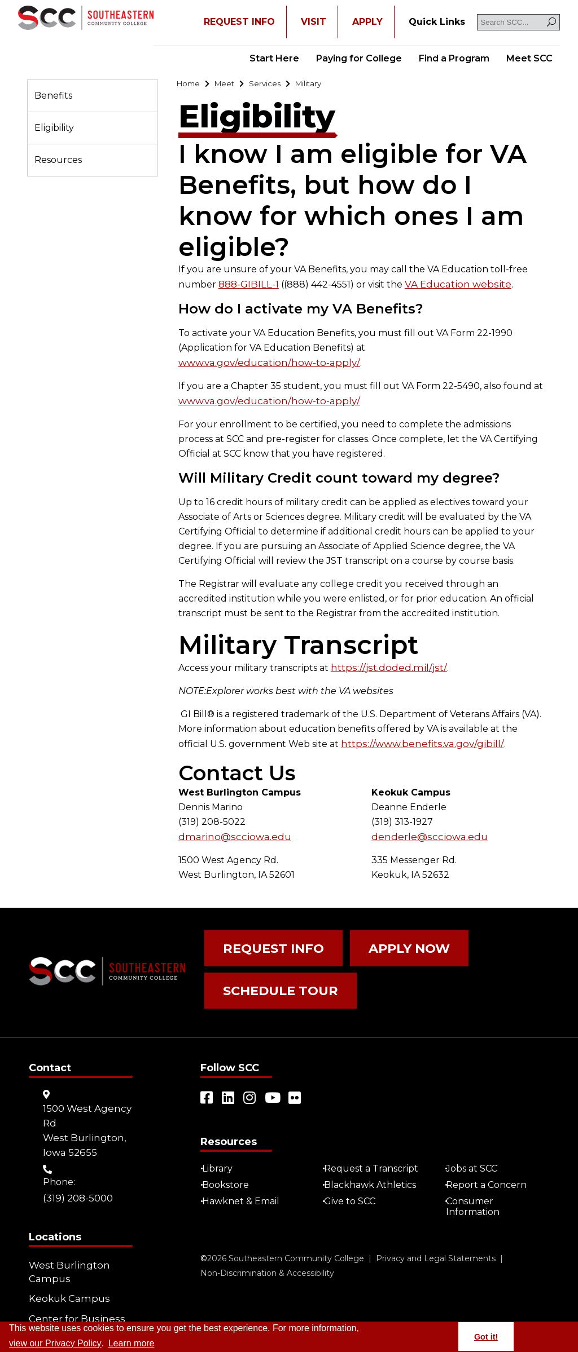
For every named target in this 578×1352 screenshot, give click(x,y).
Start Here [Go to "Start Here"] (274, 58)
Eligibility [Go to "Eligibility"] (54, 127)
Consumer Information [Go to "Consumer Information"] (477, 1171)
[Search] (551, 22)
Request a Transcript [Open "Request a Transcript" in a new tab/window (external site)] (375, 1133)
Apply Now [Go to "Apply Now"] (381, 931)
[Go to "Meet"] (231, 85)
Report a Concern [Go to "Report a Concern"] (490, 1150)
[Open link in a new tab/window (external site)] (207, 1062)
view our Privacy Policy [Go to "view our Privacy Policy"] (55, 1343)
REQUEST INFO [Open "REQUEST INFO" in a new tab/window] (239, 21)
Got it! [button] (486, 1336)
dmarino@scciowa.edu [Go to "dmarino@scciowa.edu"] (229, 821)
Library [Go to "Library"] (221, 1133)
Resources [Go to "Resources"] (58, 159)
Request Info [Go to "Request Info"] (263, 931)
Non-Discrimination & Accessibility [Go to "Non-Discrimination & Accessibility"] (267, 1238)
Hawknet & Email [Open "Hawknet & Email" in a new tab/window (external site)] (244, 1166)
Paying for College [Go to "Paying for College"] (359, 58)
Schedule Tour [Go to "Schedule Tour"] (269, 963)
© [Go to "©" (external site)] (203, 1223)
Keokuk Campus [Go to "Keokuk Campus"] (66, 1259)
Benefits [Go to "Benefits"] (53, 95)
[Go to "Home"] (190, 85)
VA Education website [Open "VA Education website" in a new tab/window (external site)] (452, 286)
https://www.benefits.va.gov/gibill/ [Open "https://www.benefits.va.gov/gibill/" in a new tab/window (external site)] (416, 728)
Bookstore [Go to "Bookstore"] (229, 1150)
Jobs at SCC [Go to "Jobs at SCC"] (476, 1133)
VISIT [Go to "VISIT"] (313, 21)
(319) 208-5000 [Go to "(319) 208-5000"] (77, 1163)
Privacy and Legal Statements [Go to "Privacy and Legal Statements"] (436, 1223)
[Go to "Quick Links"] (436, 22)
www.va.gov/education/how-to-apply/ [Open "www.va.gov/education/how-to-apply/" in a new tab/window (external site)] (451, 349)
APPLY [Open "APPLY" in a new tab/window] (367, 21)
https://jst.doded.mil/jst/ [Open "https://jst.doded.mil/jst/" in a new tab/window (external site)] (383, 653)
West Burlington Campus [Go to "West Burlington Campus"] (66, 1237)
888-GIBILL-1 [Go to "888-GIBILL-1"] (247, 286)
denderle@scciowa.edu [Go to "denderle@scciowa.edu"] (424, 821)
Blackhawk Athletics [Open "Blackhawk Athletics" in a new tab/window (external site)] (374, 1150)
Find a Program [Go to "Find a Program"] (454, 58)
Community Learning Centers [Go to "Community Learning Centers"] (76, 1313)
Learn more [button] (131, 1343)
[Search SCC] (518, 22)
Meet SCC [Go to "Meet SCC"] (529, 58)
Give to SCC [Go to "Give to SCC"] (353, 1166)
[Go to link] (86, 19)
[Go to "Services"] (276, 85)
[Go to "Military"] (325, 85)
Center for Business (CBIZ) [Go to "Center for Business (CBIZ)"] (73, 1283)
